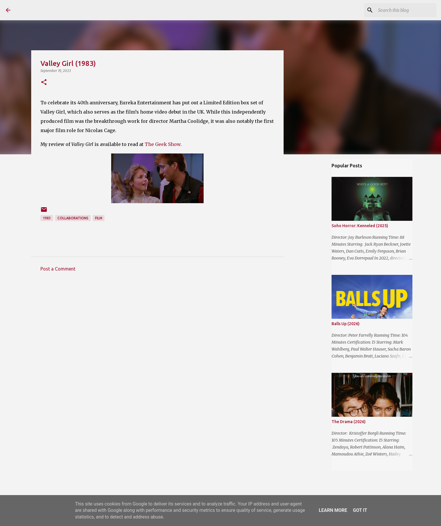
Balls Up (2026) (346, 323)
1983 (47, 218)
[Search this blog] (406, 10)
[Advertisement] (157, 329)
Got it (360, 510)
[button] (43, 82)
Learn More (333, 510)
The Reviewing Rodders (67, 10)
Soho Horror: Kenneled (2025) (360, 225)
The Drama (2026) (349, 421)
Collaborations (72, 218)
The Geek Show (163, 144)
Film (98, 218)
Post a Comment (57, 268)
